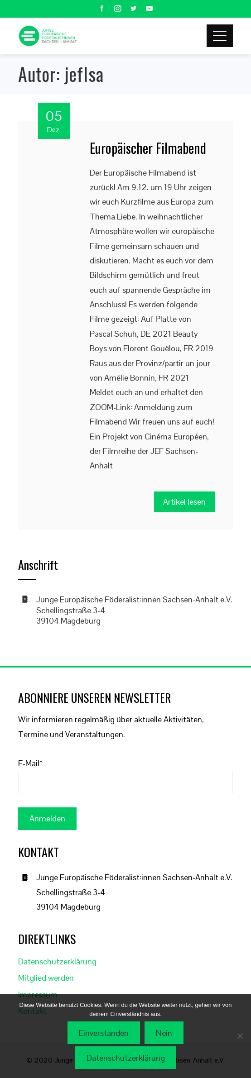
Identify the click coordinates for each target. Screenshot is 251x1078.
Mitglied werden (46, 978)
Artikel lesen (184, 501)
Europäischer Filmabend (148, 148)
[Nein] (239, 1035)
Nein (164, 1033)
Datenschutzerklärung (57, 961)
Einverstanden (104, 1033)
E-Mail (30, 763)
